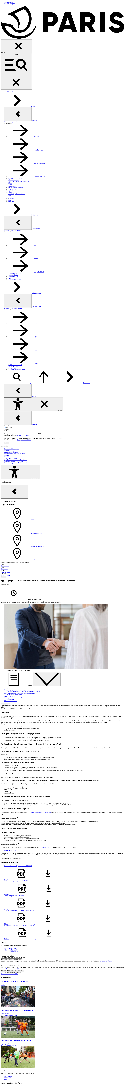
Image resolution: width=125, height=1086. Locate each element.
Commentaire (4, 966)
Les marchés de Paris (26, 176)
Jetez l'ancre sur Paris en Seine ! (16, 369)
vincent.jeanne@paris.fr (10, 948)
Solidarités (11, 198)
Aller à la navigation (10, 3)
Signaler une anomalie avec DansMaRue (15, 460)
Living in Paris (12, 189)
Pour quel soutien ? (9, 696)
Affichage (34, 424)
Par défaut (9, 427)
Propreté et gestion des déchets (16, 194)
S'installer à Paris (25, 150)
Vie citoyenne (36, 228)
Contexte (6, 688)
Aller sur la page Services (11, 122)
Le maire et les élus (13, 275)
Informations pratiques (10, 701)
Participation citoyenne (14, 273)
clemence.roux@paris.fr (11, 951)
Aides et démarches (13, 180)
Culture (10, 183)
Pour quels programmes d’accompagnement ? (17, 690)
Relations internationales (14, 279)
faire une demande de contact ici (10, 969)
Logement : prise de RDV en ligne (13, 461)
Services (34, 120)
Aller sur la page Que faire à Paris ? (14, 308)
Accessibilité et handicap (15, 178)
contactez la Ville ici (106, 961)
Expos (22, 336)
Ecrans (23, 323)
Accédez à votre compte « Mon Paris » (15, 453)
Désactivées (9, 429)
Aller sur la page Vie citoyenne (12, 230)
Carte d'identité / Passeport (11, 449)
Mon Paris (23, 136)
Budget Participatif (26, 272)
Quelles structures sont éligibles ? (13, 694)
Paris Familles (8, 455)
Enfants (23, 363)
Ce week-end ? (12, 368)
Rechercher (35, 396)
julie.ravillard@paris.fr (10, 950)
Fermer (7, 443)
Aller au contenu (8, 2)
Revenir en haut (5, 704)
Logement (10, 190)
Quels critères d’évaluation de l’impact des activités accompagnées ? (23, 691)
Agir (22, 245)
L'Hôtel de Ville (12, 278)
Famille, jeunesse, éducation (15, 187)
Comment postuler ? (9, 699)
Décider (23, 258)
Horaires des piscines (26, 163)
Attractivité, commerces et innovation (18, 181)
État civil (6, 456)
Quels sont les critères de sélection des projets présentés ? (20, 693)
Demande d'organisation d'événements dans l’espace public (20, 463)
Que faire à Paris (8, 91)
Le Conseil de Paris (13, 276)
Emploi (10, 184)
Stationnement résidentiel (11, 452)
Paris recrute (7, 450)
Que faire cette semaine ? (15, 365)
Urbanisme (11, 201)
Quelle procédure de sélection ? (13, 698)
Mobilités (10, 192)
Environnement (12, 186)
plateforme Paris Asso (46, 847)
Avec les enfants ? (13, 366)
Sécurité (10, 197)
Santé (9, 195)
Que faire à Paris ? (37, 306)
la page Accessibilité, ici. (24, 435)
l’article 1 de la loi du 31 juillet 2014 (40, 812)
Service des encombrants (11, 458)
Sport (9, 200)
